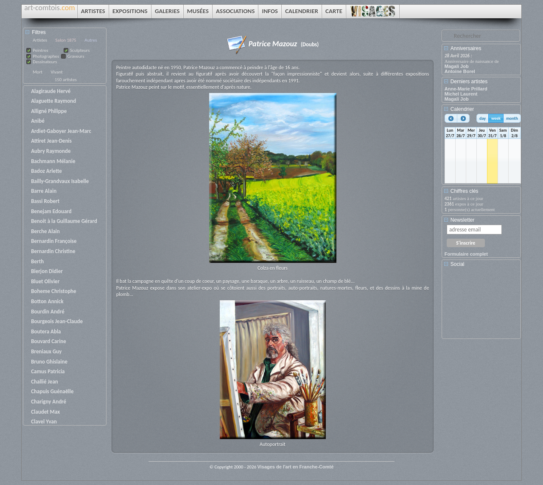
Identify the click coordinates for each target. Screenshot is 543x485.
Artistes (40, 40)
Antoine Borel (460, 71)
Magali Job (457, 66)
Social (458, 264)
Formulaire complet (466, 254)
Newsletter (463, 220)
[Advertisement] (483, 306)
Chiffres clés (465, 191)
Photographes (46, 56)
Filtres (39, 32)
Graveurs (75, 56)
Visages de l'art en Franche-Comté (296, 466)
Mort (37, 72)
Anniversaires (466, 48)
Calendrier (462, 109)
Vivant (56, 72)
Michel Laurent (461, 93)
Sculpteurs (80, 50)
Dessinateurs (45, 61)
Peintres (40, 50)
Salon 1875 (66, 40)
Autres (90, 40)
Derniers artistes (469, 82)
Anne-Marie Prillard (466, 88)
